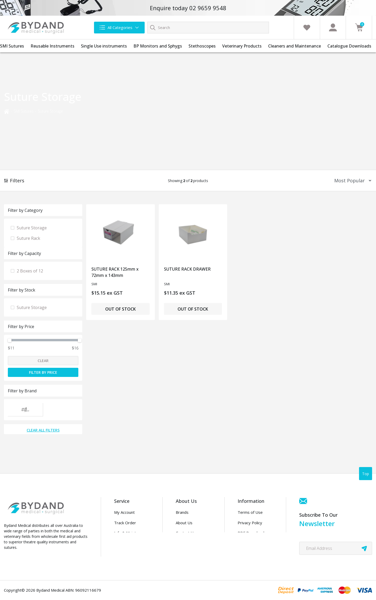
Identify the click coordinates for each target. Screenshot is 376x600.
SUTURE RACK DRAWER (187, 269)
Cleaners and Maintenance (294, 46)
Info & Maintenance (131, 532)
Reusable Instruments (52, 46)
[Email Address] (335, 548)
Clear (43, 360)
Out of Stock (120, 309)
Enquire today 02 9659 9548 (188, 8)
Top (365, 473)
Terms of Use (250, 512)
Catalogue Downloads (349, 46)
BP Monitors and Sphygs (157, 46)
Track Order (125, 522)
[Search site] (153, 27)
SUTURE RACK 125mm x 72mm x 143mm (115, 272)
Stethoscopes (202, 46)
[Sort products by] (351, 180)
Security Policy (250, 543)
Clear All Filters (43, 430)
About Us (184, 522)
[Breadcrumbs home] (6, 110)
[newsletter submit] (364, 548)
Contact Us (186, 532)
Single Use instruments (104, 46)
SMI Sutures (12, 46)
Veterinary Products (242, 46)
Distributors (186, 543)
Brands (182, 512)
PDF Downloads (252, 532)
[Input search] (208, 27)
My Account (124, 512)
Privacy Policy (250, 522)
